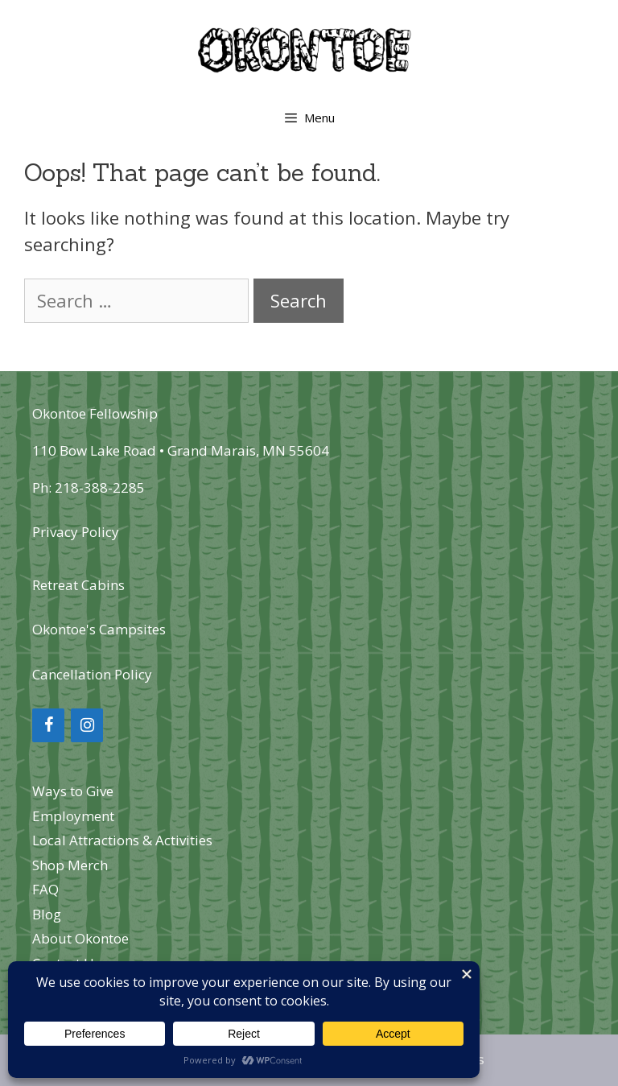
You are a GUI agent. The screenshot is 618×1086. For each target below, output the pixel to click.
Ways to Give (72, 791)
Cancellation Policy (92, 674)
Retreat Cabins (78, 585)
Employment (73, 816)
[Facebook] (48, 725)
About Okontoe (80, 938)
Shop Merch (70, 865)
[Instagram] (87, 725)
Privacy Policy (75, 531)
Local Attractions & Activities (122, 840)
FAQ (45, 889)
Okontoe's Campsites (99, 629)
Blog (46, 914)
